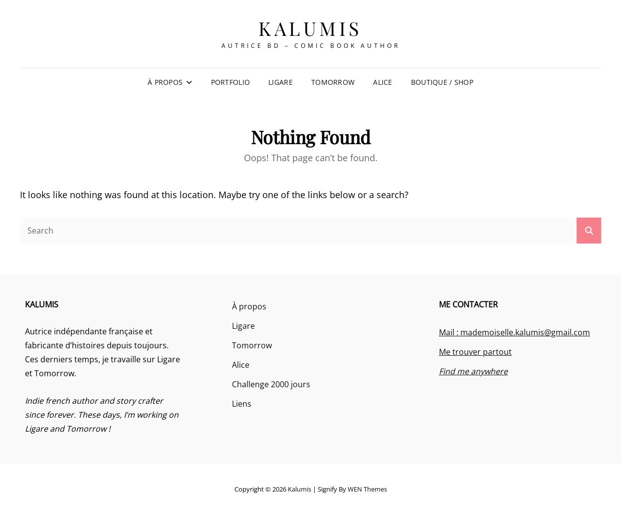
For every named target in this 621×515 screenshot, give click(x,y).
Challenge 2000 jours (271, 384)
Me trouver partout (475, 351)
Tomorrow (333, 82)
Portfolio (230, 82)
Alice (382, 82)
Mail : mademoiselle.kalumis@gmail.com (514, 332)
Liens (241, 403)
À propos (165, 82)
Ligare (280, 82)
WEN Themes (367, 489)
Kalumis (310, 28)
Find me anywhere (473, 371)
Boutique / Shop (442, 82)
